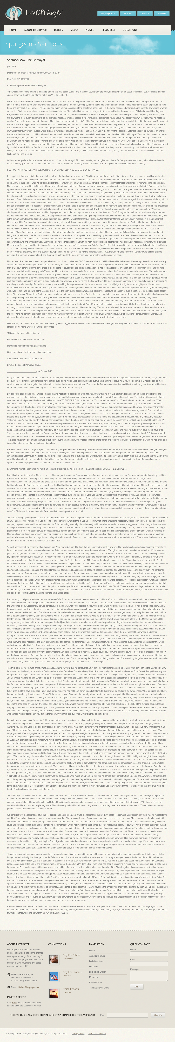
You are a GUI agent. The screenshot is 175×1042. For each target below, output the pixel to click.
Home (13, 29)
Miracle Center (96, 982)
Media (74, 29)
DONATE (145, 13)
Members (93, 977)
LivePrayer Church (97, 972)
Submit (137, 987)
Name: (133, 949)
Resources (108, 29)
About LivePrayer (35, 29)
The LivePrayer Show (99, 988)
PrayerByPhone (108, 13)
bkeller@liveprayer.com (28, 987)
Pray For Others (71, 955)
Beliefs (58, 29)
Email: (133, 959)
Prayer (89, 29)
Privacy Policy (78, 1033)
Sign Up (158, 1015)
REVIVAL (128, 13)
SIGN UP (162, 13)
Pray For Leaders (72, 972)
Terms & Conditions (97, 1033)
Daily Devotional (96, 961)
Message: (134, 969)
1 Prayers (67, 975)
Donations (130, 29)
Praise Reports (71, 989)
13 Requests (68, 959)
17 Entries (67, 992)
